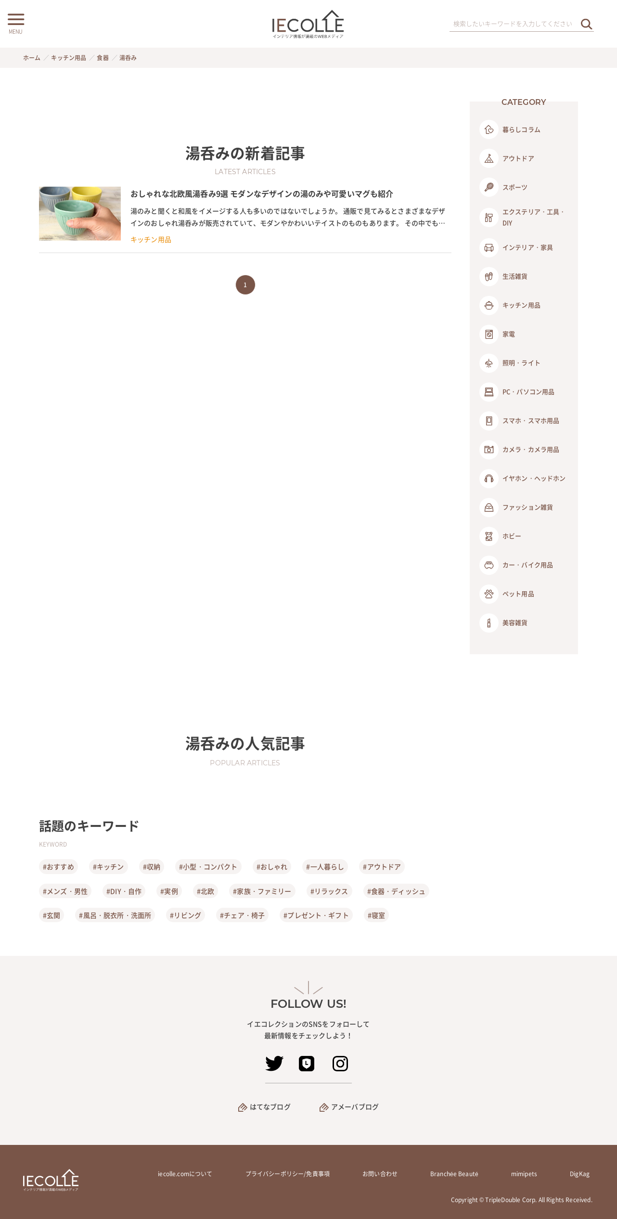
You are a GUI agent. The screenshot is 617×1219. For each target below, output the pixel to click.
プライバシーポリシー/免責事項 (287, 1173)
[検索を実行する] (586, 24)
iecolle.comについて (185, 1173)
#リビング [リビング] (185, 915)
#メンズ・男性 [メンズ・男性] (65, 891)
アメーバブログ (355, 1106)
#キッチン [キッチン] (108, 866)
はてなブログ (270, 1106)
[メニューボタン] (15, 22)
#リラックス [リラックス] (329, 891)
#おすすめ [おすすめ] (58, 866)
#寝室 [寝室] (376, 915)
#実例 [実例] (169, 891)
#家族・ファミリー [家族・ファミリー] (262, 891)
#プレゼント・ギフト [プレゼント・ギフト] (316, 915)
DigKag (580, 1173)
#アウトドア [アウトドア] (382, 866)
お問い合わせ (380, 1173)
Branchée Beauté (454, 1173)
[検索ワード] (522, 24)
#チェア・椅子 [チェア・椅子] (242, 915)
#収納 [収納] (151, 866)
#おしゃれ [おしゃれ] (272, 866)
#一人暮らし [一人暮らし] (325, 866)
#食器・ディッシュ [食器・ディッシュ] (396, 891)
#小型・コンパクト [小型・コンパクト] (208, 866)
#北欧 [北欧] (205, 891)
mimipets (524, 1173)
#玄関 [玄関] (51, 915)
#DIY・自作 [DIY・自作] (123, 891)
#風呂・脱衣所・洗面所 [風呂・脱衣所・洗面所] (115, 915)
